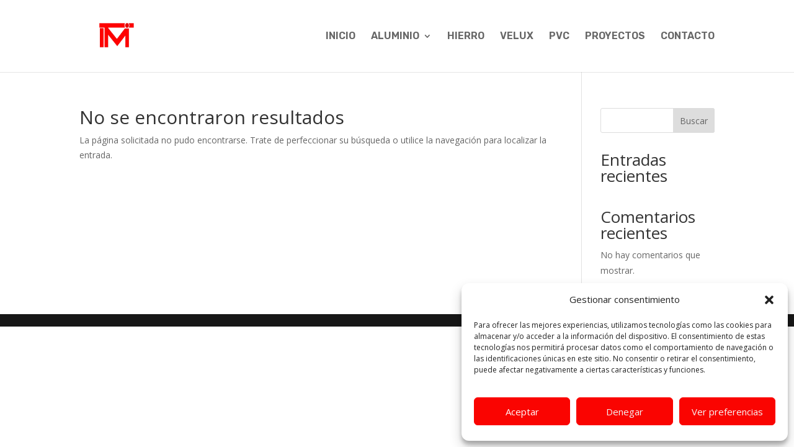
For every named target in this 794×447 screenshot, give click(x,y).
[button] (769, 300)
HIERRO (465, 37)
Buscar (694, 121)
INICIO (340, 37)
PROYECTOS (615, 37)
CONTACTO (688, 37)
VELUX (516, 37)
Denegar (624, 411)
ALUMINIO (395, 37)
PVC (559, 37)
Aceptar (522, 411)
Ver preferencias (727, 411)
